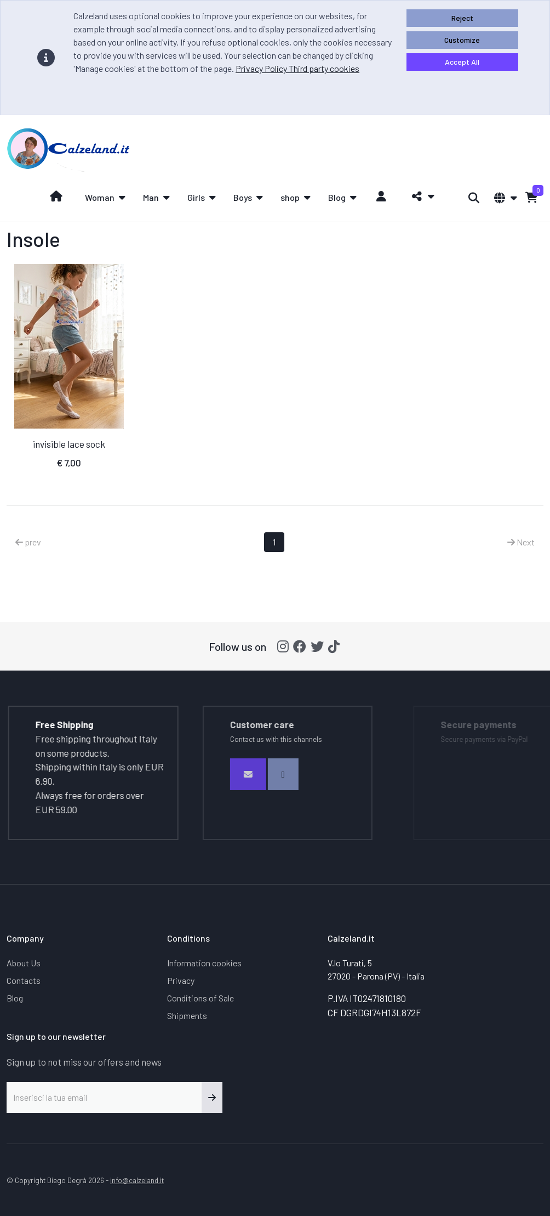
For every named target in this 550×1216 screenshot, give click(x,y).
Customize (462, 39)
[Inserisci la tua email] (104, 1097)
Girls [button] (196, 197)
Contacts (24, 980)
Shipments (187, 1015)
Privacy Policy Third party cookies (297, 68)
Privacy (180, 980)
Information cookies (204, 963)
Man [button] (151, 197)
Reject (462, 17)
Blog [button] (337, 197)
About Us (24, 963)
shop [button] (290, 197)
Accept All (462, 61)
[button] (419, 196)
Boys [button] (242, 197)
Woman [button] (99, 197)
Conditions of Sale (200, 998)
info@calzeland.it (137, 1180)
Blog (15, 998)
